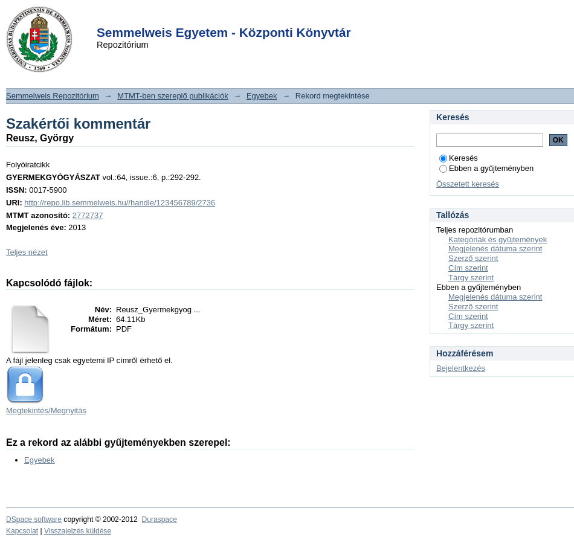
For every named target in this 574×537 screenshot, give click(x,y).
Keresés (458, 157)
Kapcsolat (22, 531)
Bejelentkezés (460, 368)
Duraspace (158, 519)
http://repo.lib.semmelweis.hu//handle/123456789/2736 (119, 202)
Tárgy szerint (471, 277)
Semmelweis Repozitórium (52, 95)
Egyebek (262, 95)
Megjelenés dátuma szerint (495, 248)
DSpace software (34, 519)
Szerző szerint (473, 258)
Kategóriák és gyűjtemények (497, 239)
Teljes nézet (27, 252)
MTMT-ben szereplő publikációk (172, 95)
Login (265, 17)
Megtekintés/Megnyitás (46, 410)
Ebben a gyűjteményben (486, 168)
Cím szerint (468, 267)
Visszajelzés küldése (77, 531)
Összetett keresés (467, 183)
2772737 (88, 215)
